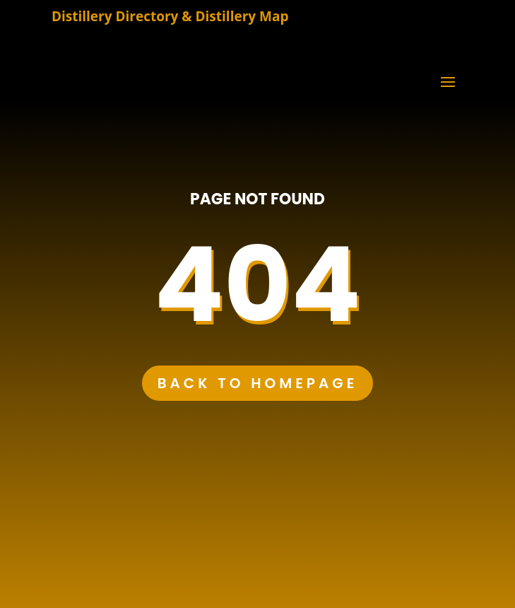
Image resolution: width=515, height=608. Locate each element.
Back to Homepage (258, 383)
